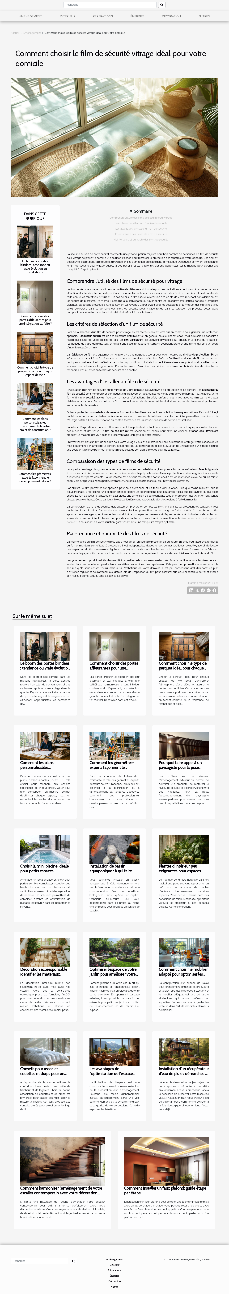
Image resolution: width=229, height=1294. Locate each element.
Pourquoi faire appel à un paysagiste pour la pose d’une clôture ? (180, 767)
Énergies (137, 16)
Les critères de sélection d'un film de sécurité (141, 223)
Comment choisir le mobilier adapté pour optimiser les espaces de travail (183, 974)
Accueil (15, 32)
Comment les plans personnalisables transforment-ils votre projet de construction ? (35, 424)
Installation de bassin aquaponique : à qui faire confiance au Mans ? (110, 871)
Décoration (171, 16)
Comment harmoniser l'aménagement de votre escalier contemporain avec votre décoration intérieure (61, 1193)
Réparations (103, 16)
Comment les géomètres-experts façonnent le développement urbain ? (35, 477)
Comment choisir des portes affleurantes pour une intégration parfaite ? (35, 319)
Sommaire (143, 211)
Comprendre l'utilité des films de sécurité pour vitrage (141, 217)
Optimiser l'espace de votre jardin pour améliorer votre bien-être (112, 974)
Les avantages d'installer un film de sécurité (141, 228)
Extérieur (67, 16)
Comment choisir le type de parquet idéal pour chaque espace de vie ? (35, 371)
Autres (204, 16)
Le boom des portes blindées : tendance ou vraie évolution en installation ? (35, 266)
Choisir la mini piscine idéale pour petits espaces (44, 868)
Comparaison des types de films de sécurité (141, 234)
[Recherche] (110, 5)
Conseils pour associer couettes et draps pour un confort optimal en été (42, 1073)
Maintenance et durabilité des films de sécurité (141, 239)
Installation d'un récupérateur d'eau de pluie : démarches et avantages (184, 1073)
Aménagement (30, 16)
